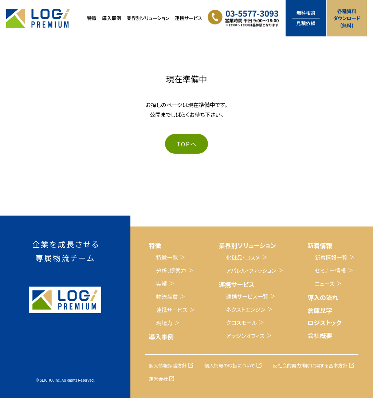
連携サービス (171, 310)
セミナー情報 (330, 270)
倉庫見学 (319, 310)
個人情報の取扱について (229, 365)
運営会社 (158, 378)
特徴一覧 (167, 257)
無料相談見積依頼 (306, 18)
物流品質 (167, 296)
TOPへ (187, 143)
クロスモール (241, 322)
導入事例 (111, 18)
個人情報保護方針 (167, 365)
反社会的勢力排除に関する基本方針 (310, 365)
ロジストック (324, 322)
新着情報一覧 (331, 257)
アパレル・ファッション (251, 270)
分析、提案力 (171, 270)
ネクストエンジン (246, 309)
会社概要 (319, 335)
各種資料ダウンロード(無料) (346, 18)
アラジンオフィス (245, 335)
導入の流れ (322, 297)
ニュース (324, 283)
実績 (161, 283)
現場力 (164, 323)
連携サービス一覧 (247, 296)
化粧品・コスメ (243, 257)
